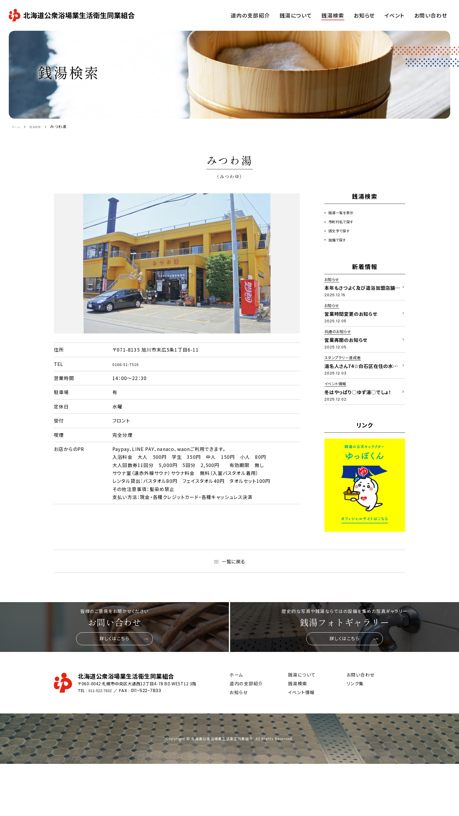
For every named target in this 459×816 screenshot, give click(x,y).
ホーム (18, 126)
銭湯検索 (41, 126)
